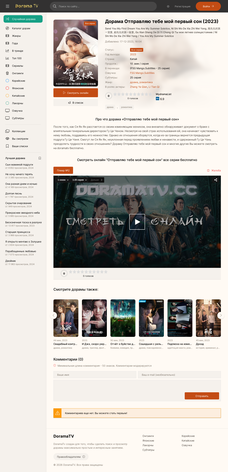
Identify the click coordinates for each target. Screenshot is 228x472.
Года (15, 43)
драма (134, 82)
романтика (146, 82)
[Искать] (55, 6)
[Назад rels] (53, 315)
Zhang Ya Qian (138, 86)
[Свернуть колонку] (7, 6)
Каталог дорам (21, 28)
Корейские (18, 80)
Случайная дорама (23, 19)
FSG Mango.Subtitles (142, 72)
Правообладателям (69, 456)
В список (77, 102)
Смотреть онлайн (77, 92)
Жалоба (214, 170)
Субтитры (18, 118)
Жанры (16, 35)
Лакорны (17, 103)
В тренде (17, 50)
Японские (18, 88)
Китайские (18, 95)
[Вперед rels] (220, 315)
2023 (133, 54)
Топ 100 (17, 58)
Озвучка (17, 110)
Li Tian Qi (154, 86)
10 (150, 94)
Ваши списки (20, 146)
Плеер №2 (63, 170)
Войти (206, 6)
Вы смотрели (20, 138)
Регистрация (182, 6)
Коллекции (18, 131)
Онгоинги (17, 73)
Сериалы (17, 65)
